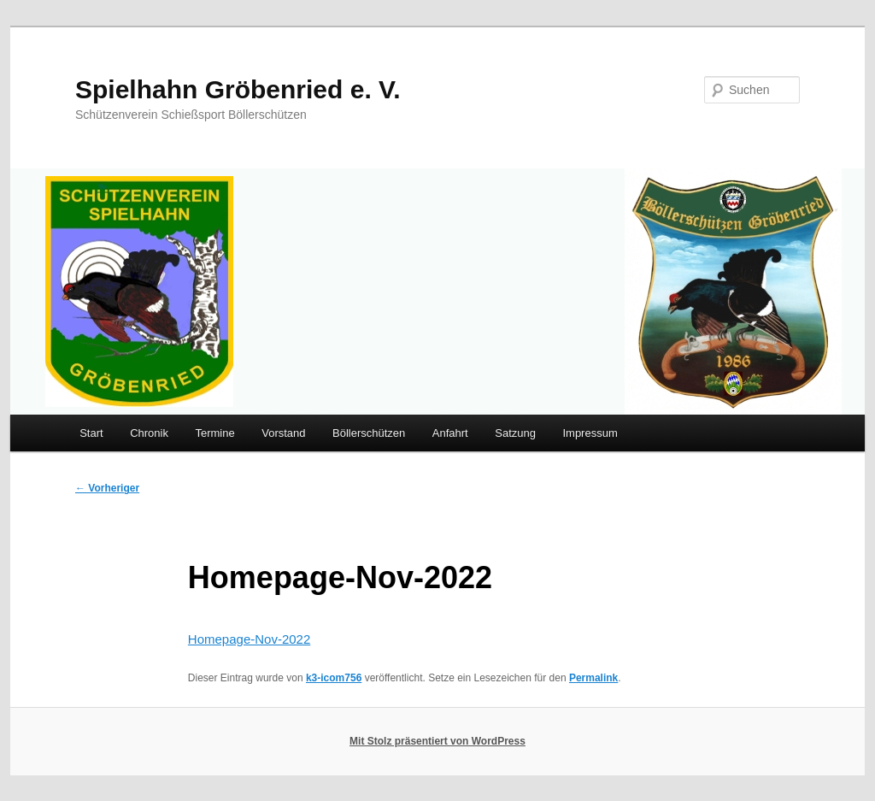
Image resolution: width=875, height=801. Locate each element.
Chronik (149, 433)
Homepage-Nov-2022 (249, 639)
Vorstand (283, 433)
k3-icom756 (333, 678)
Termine (214, 433)
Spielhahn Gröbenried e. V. (238, 89)
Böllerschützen (368, 433)
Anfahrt (450, 433)
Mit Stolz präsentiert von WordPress (437, 741)
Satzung (515, 433)
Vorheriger (107, 488)
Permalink (593, 678)
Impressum (589, 433)
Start (91, 433)
